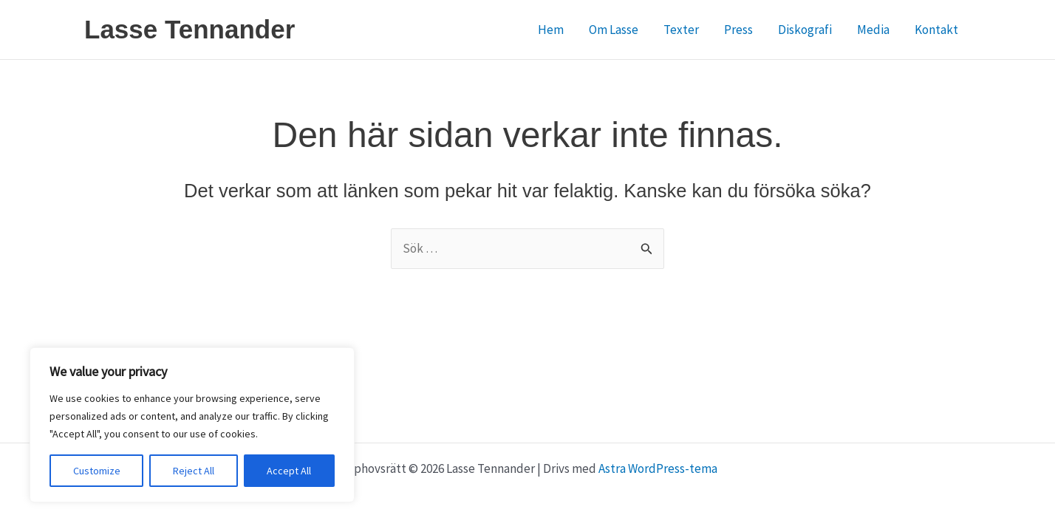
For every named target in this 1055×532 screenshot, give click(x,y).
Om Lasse (613, 29)
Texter (681, 29)
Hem (551, 29)
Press (738, 29)
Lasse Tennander (189, 29)
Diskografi (805, 29)
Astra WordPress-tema (657, 468)
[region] (192, 424)
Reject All (193, 470)
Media (873, 29)
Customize (96, 470)
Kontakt (936, 29)
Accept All (289, 470)
